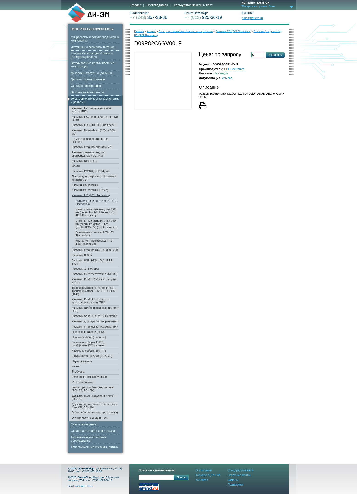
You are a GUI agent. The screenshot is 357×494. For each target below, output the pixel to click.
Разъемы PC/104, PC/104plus (90, 171)
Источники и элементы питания (92, 47)
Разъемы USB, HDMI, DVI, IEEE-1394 (92, 262)
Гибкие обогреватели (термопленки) (95, 412)
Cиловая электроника (86, 85)
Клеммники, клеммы (85, 185)
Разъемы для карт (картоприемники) (95, 321)
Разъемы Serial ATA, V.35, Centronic (94, 316)
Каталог (135, 5)
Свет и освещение (83, 424)
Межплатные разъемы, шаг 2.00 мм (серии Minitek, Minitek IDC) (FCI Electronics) (95, 212)
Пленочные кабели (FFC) (88, 332)
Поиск (181, 477)
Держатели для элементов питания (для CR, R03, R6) (94, 406)
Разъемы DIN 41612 (84, 161)
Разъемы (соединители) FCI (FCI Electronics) (96, 202)
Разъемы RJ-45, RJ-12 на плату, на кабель (94, 281)
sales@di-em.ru (252, 18)
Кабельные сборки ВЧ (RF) (89, 350)
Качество (202, 480)
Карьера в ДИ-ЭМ (208, 475)
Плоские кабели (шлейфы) (89, 337)
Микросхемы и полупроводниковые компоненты (95, 38)
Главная (139, 31)
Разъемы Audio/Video (85, 269)
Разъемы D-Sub (82, 255)
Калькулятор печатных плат (193, 5)
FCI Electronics (234, 69)
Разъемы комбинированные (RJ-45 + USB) (95, 309)
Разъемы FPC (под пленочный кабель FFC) (91, 110)
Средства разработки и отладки (93, 430)
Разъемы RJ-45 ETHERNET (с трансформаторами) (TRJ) (91, 301)
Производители (157, 5)
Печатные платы (238, 475)
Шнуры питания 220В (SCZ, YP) (92, 356)
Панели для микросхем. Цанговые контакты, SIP (94, 178)
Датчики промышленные (88, 79)
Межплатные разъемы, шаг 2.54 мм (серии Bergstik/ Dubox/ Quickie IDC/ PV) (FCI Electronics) (96, 224)
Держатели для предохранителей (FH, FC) (93, 397)
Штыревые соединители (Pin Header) (90, 140)
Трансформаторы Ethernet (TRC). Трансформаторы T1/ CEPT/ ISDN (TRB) (93, 291)
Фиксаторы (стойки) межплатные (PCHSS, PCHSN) (92, 389)
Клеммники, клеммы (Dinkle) (90, 190)
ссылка (227, 78)
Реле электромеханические (89, 377)
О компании (204, 470)
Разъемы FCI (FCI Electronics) (91, 195)
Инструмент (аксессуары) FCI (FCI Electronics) (94, 242)
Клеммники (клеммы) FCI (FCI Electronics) (94, 234)
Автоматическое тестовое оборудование (89, 438)
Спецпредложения (240, 470)
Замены (232, 480)
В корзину (275, 54)
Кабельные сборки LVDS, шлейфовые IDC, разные (88, 344)
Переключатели (82, 361)
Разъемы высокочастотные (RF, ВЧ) (95, 274)
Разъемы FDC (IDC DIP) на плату (93, 125)
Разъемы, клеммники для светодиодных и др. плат (88, 154)
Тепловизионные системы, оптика (94, 447)
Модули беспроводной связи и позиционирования (92, 55)
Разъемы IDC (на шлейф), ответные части (95, 118)
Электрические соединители (90, 417)
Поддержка (235, 484)
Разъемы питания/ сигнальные (91, 147)
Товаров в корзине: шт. (259, 6)
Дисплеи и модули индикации (91, 73)
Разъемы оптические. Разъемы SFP (95, 326)
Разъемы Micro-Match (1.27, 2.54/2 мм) (94, 132)
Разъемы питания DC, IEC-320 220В (95, 250)
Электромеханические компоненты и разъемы (95, 100)
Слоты (76, 166)
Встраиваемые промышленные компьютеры (92, 64)
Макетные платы (82, 382)
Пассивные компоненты (87, 92)
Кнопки (76, 366)
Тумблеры (78, 371)
